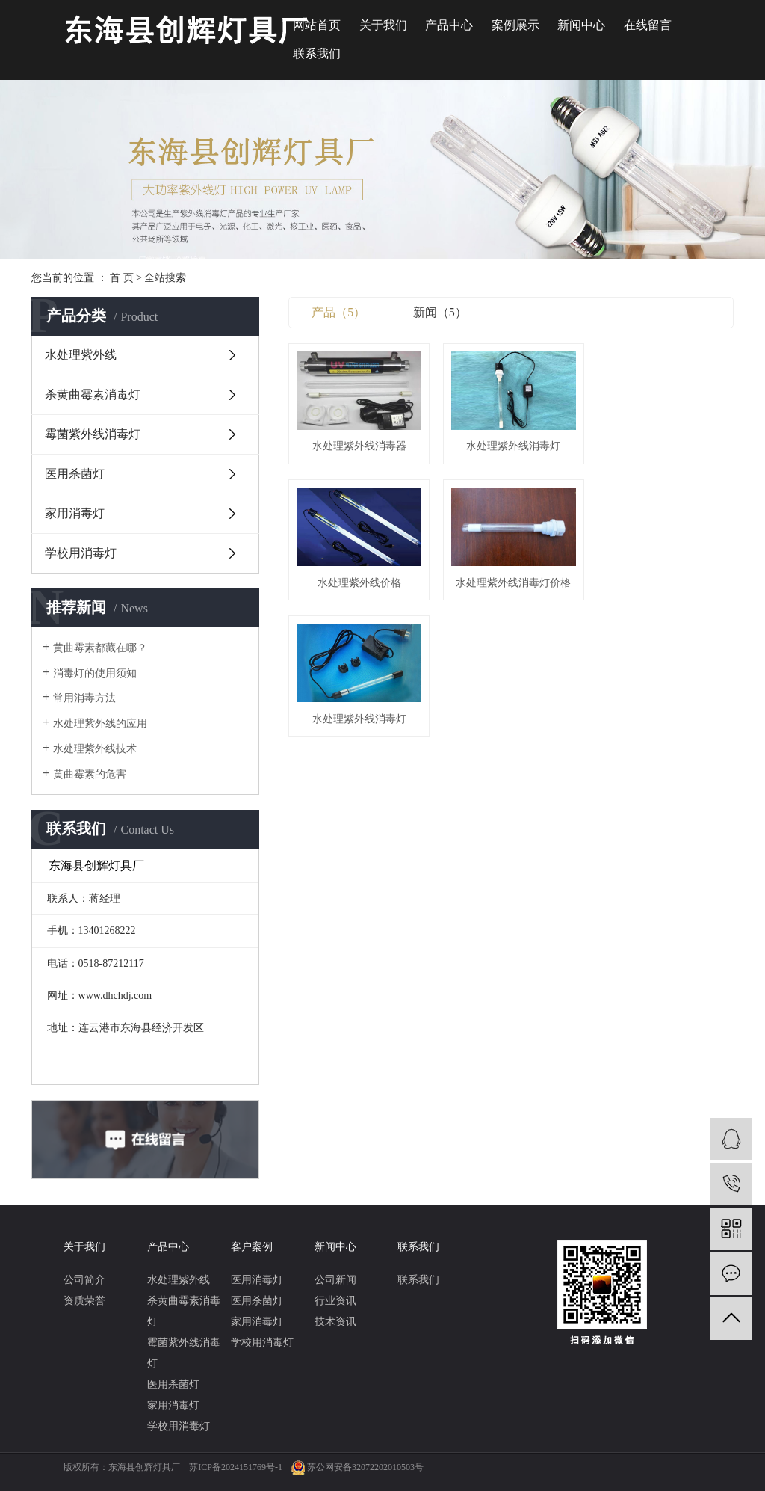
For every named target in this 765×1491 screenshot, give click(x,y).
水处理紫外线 (81, 354)
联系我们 (317, 53)
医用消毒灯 (257, 1279)
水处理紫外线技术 (95, 748)
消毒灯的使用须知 (95, 673)
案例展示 (515, 25)
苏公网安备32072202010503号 (365, 1467)
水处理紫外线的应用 (100, 723)
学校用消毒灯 (81, 553)
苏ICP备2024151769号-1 (235, 1467)
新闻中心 (581, 25)
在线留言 (648, 25)
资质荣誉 (84, 1300)
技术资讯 (335, 1321)
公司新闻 (335, 1279)
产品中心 (449, 25)
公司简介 (84, 1279)
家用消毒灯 (75, 513)
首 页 (122, 277)
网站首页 (317, 25)
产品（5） (338, 312)
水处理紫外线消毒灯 (511, 445)
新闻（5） (440, 312)
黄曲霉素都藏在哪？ (100, 648)
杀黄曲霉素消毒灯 (92, 394)
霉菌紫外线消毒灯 (92, 434)
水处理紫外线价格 (664, 445)
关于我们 (383, 25)
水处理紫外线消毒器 (359, 445)
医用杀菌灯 (75, 473)
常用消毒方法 (84, 698)
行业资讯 (335, 1300)
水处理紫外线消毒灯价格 (358, 580)
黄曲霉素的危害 (89, 774)
